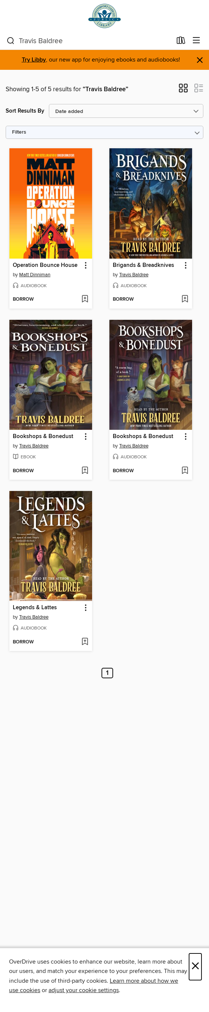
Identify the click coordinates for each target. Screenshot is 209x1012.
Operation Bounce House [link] (45, 265)
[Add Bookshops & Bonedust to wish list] (84, 471)
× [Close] (195, 966)
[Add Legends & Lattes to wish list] (84, 642)
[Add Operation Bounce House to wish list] (84, 299)
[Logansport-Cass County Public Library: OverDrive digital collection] (104, 16)
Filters (19, 132)
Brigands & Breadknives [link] (143, 265)
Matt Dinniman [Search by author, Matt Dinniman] (34, 275)
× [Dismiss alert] (200, 60)
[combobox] (89, 41)
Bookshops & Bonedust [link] (43, 436)
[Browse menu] (196, 41)
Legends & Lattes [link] (35, 607)
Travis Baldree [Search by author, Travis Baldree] (133, 275)
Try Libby (34, 60)
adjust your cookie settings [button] (83, 990)
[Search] (11, 41)
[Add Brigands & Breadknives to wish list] (184, 299)
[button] (183, 90)
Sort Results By (25, 110)
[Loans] (181, 42)
